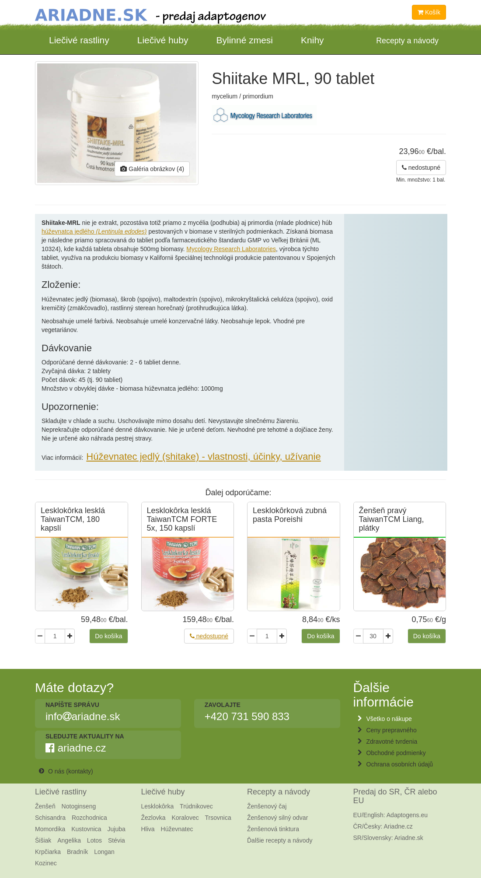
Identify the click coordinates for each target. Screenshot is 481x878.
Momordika (50, 829)
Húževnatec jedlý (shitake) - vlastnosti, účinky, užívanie (203, 456)
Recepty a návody (278, 791)
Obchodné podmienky (396, 752)
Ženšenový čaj (266, 806)
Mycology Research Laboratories (231, 248)
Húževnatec (177, 829)
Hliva (148, 829)
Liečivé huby (162, 40)
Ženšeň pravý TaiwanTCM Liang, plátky (391, 519)
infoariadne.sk (82, 716)
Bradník (77, 851)
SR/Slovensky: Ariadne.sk (388, 837)
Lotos (94, 840)
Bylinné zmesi (244, 40)
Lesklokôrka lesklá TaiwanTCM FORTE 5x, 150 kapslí (182, 519)
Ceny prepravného (391, 730)
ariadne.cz (75, 748)
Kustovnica (86, 829)
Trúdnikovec (196, 806)
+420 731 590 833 (247, 716)
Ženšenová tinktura (273, 829)
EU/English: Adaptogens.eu (390, 815)
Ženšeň (45, 806)
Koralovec (185, 817)
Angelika (69, 840)
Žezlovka (153, 817)
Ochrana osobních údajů (399, 764)
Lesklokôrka (157, 806)
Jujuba (116, 829)
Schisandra (50, 817)
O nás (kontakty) (70, 771)
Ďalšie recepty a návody (279, 840)
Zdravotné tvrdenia (392, 741)
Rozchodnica (89, 817)
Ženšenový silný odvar (277, 817)
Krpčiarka (48, 851)
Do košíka (108, 636)
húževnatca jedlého (94, 231)
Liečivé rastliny (79, 40)
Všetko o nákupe (389, 718)
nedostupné (421, 167)
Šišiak (43, 840)
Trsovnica (218, 817)
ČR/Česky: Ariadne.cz (383, 826)
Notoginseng (79, 806)
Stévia (116, 840)
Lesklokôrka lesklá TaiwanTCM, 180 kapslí (73, 519)
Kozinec (46, 863)
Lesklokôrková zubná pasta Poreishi (290, 515)
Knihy (312, 40)
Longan (104, 851)
